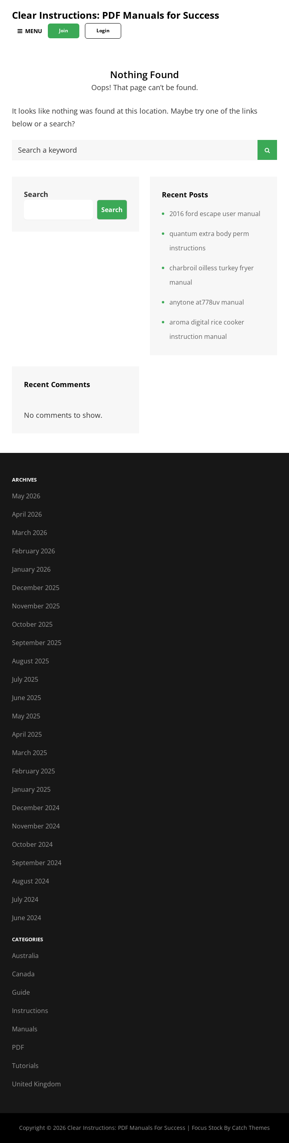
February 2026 (33, 551)
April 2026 (27, 514)
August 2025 (30, 661)
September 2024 (36, 862)
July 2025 (25, 679)
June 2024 (26, 917)
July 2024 (25, 899)
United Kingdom (36, 1084)
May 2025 (26, 716)
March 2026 (29, 532)
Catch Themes (251, 1127)
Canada (23, 974)
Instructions (30, 1010)
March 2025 (29, 752)
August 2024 (30, 881)
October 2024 (32, 844)
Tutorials (25, 1065)
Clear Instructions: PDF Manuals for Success (115, 15)
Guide (21, 992)
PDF (18, 1047)
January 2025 (31, 789)
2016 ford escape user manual (214, 213)
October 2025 (32, 624)
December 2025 (35, 587)
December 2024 (35, 807)
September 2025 (36, 642)
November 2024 (36, 826)
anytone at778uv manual (206, 302)
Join (63, 30)
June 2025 (26, 697)
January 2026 (31, 569)
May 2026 (26, 496)
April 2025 (27, 734)
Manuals (24, 1029)
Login (103, 30)
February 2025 (33, 771)
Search (36, 194)
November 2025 (36, 606)
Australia (25, 955)
